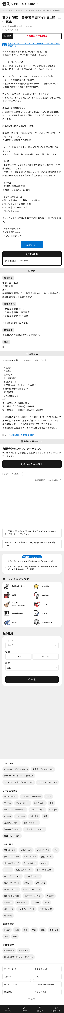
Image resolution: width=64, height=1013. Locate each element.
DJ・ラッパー (39, 803)
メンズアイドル (30, 856)
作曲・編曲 (34, 816)
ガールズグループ (11, 863)
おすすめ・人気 (46, 909)
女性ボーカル (26, 850)
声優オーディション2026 (43, 769)
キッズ (46, 902)
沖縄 (15, 936)
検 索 (32, 679)
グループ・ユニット (13, 474)
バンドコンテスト (11, 889)
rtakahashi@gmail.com (21, 434)
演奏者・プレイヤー (12, 829)
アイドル (15, 29)
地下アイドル (22, 902)
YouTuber (20, 816)
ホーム (8, 1010)
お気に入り (56, 1010)
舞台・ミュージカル (12, 835)
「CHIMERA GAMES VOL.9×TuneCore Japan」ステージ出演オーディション (31, 533)
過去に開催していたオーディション (18, 957)
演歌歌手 (8, 902)
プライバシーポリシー (44, 984)
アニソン (27, 882)
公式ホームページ (32, 464)
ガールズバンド (30, 863)
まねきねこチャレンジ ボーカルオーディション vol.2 (31, 561)
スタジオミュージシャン (34, 829)
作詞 (45, 816)
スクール (8, 976)
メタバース (8, 909)
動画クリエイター (31, 822)
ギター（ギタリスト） (45, 869)
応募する (31, 244)
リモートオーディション (47, 782)
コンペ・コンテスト (12, 896)
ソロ (56, 850)
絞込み (40, 1010)
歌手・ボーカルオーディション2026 (18, 775)
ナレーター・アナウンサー (15, 809)
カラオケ (50, 896)
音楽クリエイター (11, 822)
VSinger (53, 809)
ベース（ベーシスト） (12, 876)
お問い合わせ (41, 992)
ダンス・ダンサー (23, 803)
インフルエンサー (37, 809)
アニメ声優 (40, 882)
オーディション (10, 968)
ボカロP (35, 902)
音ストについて (11, 984)
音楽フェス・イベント (31, 889)
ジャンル (23, 1010)
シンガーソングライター (31, 796)
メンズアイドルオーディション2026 (18, 782)
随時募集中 (24, 950)
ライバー (7, 869)
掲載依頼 (8, 992)
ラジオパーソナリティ (33, 896)
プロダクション (41, 968)
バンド (48, 796)
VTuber (7, 816)
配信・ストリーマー (24, 869)
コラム (37, 976)
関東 (25, 929)
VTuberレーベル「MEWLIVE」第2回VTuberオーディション (32, 544)
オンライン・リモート (26, 909)
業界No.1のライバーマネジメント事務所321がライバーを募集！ (34, 44)
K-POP (44, 863)
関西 (43, 929)
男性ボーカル (10, 850)
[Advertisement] (32, 505)
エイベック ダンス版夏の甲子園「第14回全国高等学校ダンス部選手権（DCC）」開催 (32, 568)
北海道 (7, 929)
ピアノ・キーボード (12, 882)
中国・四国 (54, 929)
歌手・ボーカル (10, 796)
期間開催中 (9, 950)
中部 (34, 929)
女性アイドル (46, 856)
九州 (6, 936)
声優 (52, 803)
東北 (17, 929)
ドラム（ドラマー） (33, 876)
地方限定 (8, 915)
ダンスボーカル (43, 850)
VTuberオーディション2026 (16, 769)
